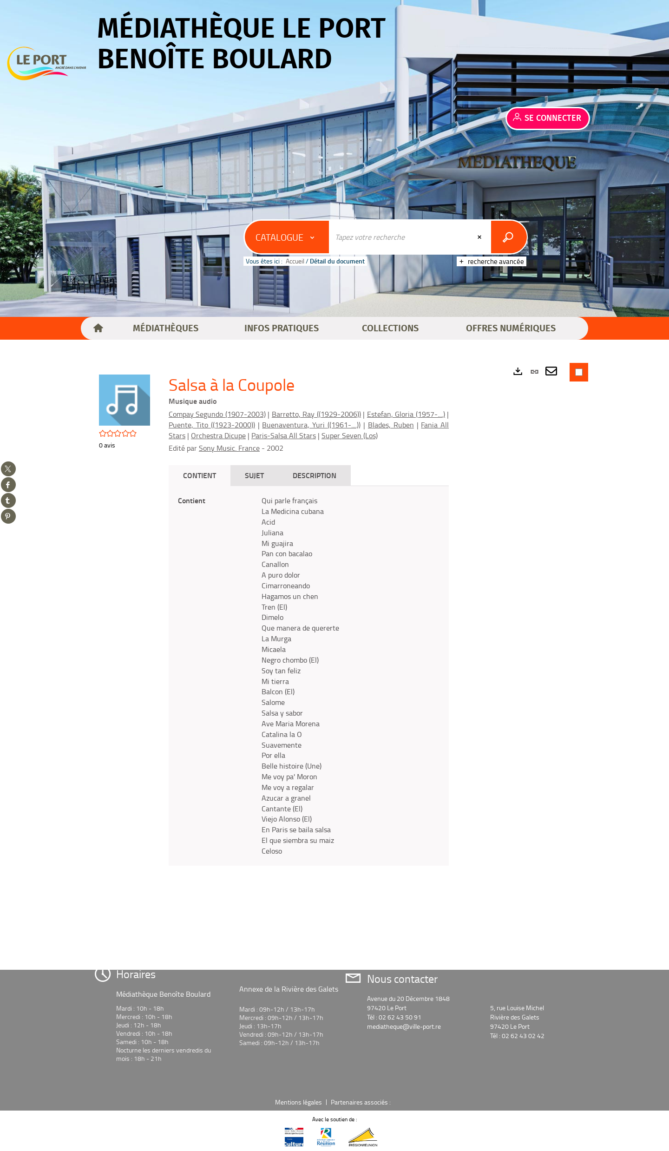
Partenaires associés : (361, 1102)
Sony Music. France (229, 448)
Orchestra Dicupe (218, 435)
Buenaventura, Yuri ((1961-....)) (311, 425)
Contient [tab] (199, 475)
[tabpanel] (308, 675)
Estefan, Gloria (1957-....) (406, 414)
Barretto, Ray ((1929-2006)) (316, 414)
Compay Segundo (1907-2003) (217, 414)
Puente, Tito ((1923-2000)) (212, 425)
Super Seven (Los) (349, 435)
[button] (165, 328)
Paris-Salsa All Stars (283, 435)
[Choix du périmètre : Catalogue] (287, 237)
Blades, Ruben (391, 425)
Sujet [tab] (254, 475)
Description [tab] (314, 475)
